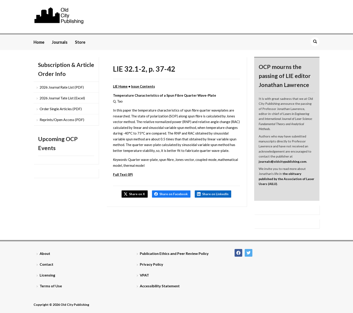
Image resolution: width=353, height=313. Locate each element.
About (45, 253)
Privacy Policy (151, 264)
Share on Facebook (173, 194)
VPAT (144, 275)
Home (39, 42)
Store (80, 42)
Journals (60, 42)
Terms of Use (51, 286)
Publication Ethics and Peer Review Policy (174, 253)
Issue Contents (143, 86)
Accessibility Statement (160, 286)
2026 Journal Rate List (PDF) (62, 87)
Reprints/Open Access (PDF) (62, 119)
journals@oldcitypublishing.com (282, 161)
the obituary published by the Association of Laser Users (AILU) (286, 179)
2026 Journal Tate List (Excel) (62, 98)
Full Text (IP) (123, 174)
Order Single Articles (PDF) (61, 109)
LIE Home (120, 86)
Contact (46, 264)
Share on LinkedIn (215, 194)
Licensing (47, 275)
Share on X (137, 194)
